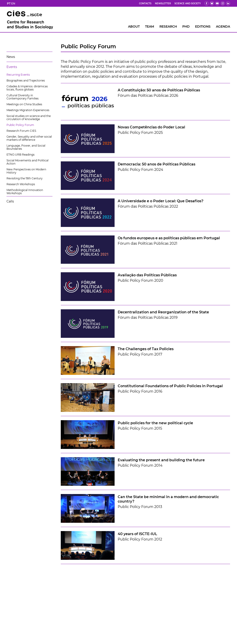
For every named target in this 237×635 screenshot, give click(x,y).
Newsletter (163, 3)
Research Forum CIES (21, 130)
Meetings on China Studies (24, 104)
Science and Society (187, 3)
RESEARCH (168, 26)
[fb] (206, 3)
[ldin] (228, 3)
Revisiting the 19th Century (25, 178)
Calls (10, 201)
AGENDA (223, 26)
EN (13, 3)
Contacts (145, 3)
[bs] (212, 3)
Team (149, 26)
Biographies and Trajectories (26, 80)
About (134, 26)
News (11, 57)
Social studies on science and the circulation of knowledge (29, 117)
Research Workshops (21, 184)
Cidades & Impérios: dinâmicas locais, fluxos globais (27, 88)
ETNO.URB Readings (21, 154)
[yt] (217, 3)
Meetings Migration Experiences (28, 110)
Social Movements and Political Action (27, 162)
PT (9, 3)
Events (12, 67)
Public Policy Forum (20, 125)
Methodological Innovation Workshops (25, 191)
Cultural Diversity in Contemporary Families (23, 97)
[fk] (223, 3)
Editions (203, 26)
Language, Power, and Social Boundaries (26, 147)
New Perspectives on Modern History (26, 171)
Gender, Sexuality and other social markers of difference (29, 138)
